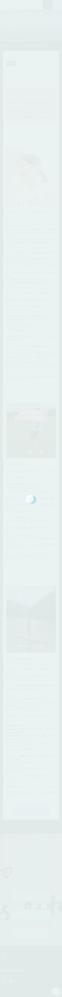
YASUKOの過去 (18, 110)
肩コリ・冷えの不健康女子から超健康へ (31, 117)
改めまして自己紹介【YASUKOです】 (30, 102)
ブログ (11, 63)
